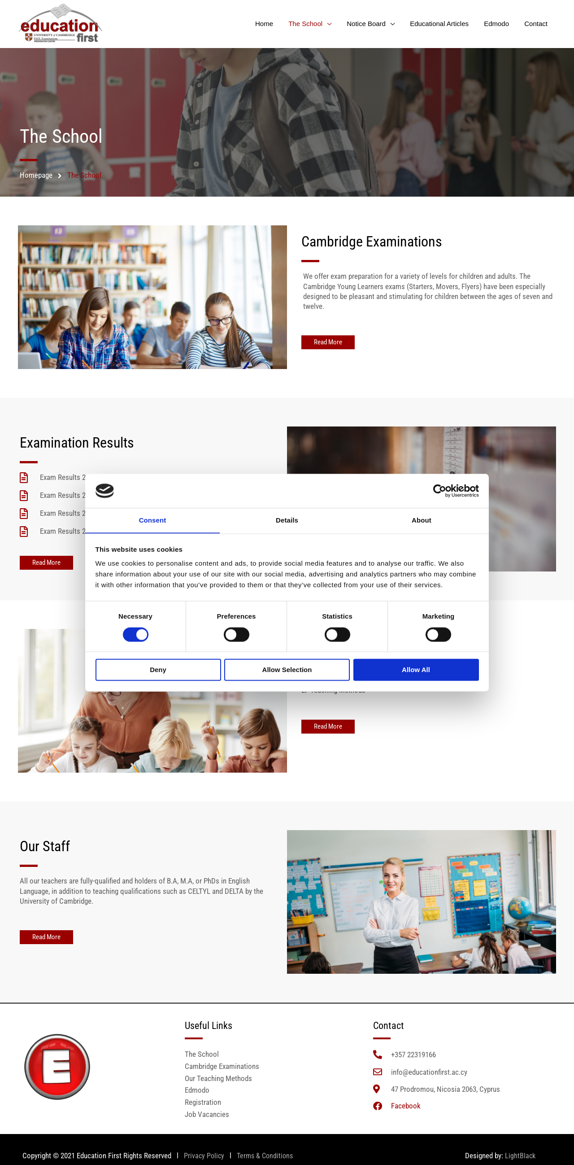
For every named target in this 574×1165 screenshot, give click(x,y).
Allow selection (287, 670)
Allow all (416, 670)
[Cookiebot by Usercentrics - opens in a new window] (439, 490)
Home (274, 23)
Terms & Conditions (267, 1157)
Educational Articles (444, 23)
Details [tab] (287, 520)
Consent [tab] (152, 520)
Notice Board (372, 23)
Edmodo (499, 23)
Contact (536, 23)
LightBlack (520, 1157)
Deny (158, 670)
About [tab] (421, 520)
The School (314, 23)
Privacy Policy (204, 1157)
